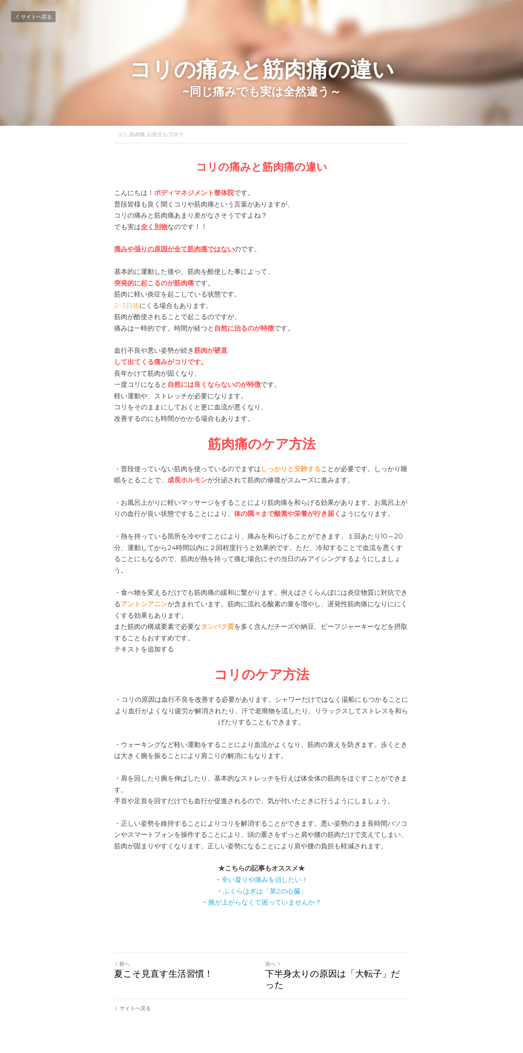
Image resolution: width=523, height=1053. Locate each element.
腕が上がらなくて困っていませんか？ (265, 902)
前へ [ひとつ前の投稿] (122, 963)
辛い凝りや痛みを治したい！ (264, 880)
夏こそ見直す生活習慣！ (163, 973)
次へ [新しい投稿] (273, 963)
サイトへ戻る (33, 16)
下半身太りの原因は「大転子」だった (332, 979)
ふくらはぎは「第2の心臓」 (265, 891)
